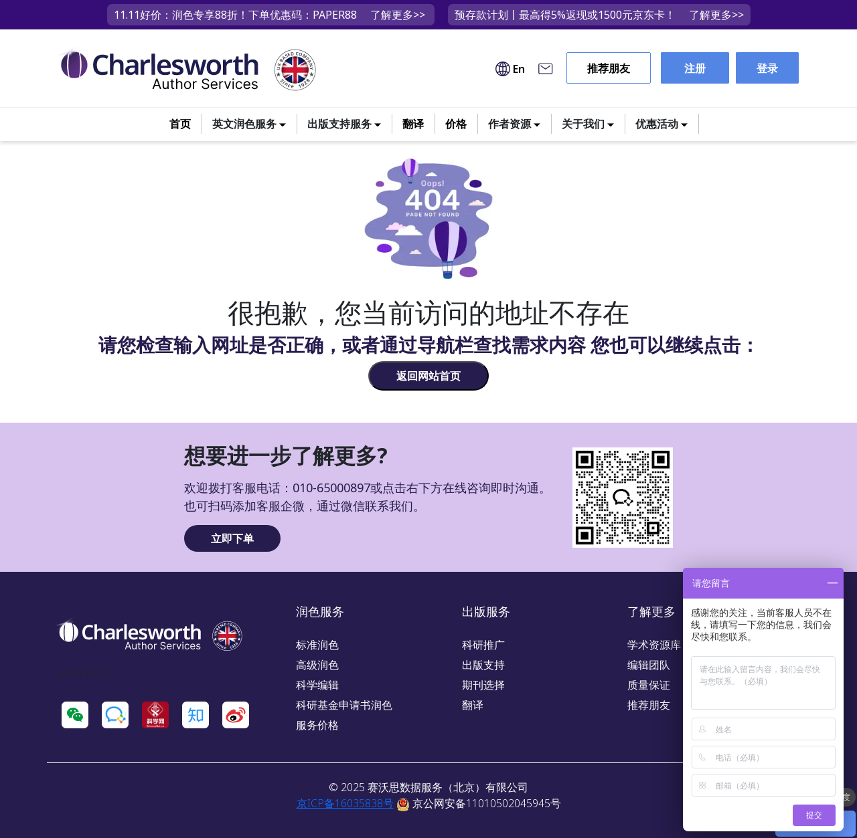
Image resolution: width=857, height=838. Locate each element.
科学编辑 (317, 684)
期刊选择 (483, 684)
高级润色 (317, 664)
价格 (456, 123)
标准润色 (317, 644)
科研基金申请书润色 (344, 705)
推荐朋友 (608, 68)
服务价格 (317, 725)
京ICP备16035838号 (345, 803)
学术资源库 (654, 644)
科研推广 (483, 644)
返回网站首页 (428, 376)
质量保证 (648, 684)
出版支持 (483, 664)
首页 (180, 123)
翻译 (413, 123)
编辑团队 (648, 664)
